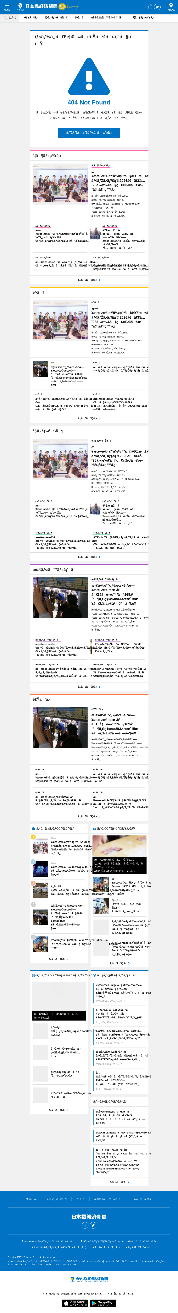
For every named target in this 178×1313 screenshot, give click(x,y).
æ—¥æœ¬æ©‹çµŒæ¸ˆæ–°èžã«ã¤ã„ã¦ (49, 1241)
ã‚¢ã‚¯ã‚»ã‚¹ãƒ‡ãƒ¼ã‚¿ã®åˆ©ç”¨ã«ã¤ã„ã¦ (60, 1247)
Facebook (149, 7)
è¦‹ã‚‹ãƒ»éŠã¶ (56, 17)
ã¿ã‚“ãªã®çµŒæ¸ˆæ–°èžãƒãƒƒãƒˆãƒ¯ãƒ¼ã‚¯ (89, 1279)
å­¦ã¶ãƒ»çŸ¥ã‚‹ (143, 17)
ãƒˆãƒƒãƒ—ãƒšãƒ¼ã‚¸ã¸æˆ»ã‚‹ (89, 132)
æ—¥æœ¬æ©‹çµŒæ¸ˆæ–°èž (37, 7)
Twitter (157, 7)
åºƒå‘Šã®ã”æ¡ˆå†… (140, 1247)
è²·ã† (79, 17)
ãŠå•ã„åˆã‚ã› (107, 1247)
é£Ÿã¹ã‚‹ (31, 17)
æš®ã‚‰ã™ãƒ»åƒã (107, 17)
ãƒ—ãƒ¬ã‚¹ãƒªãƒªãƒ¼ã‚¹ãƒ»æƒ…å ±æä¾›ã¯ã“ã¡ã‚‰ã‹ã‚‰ (119, 1241)
